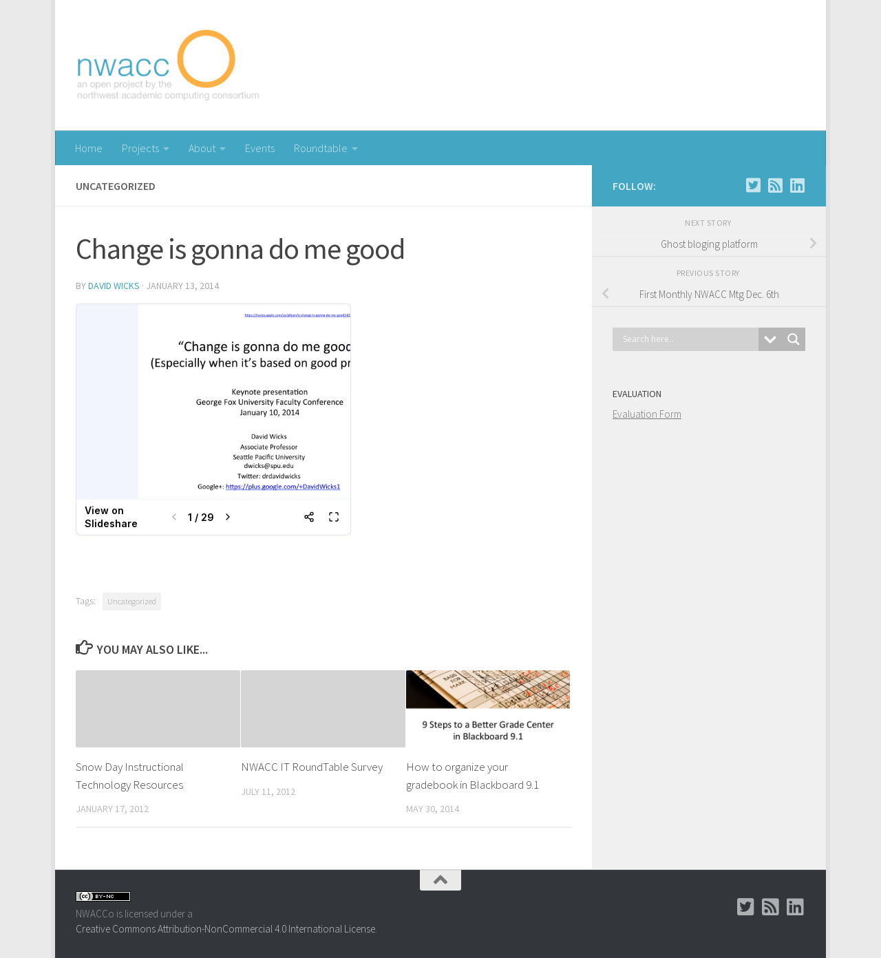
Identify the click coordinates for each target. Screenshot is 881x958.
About (202, 148)
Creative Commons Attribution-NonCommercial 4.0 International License (225, 928)
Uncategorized (131, 601)
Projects (140, 148)
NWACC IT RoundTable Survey (312, 766)
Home (89, 148)
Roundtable (321, 148)
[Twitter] (753, 185)
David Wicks (114, 285)
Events (260, 148)
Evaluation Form (647, 414)
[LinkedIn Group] (797, 185)
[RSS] (775, 185)
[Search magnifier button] (793, 339)
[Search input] (689, 339)
